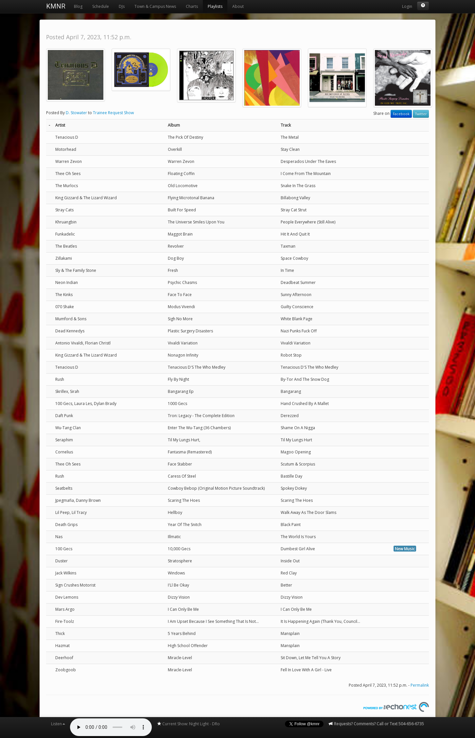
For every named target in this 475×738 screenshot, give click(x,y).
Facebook (401, 114)
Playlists (215, 6)
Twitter (421, 114)
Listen (58, 724)
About (238, 6)
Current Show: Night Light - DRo (188, 724)
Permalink (420, 685)
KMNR (55, 6)
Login (407, 6)
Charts (192, 6)
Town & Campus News (155, 6)
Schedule (100, 6)
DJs (122, 6)
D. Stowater (76, 112)
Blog (78, 6)
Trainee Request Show (113, 112)
